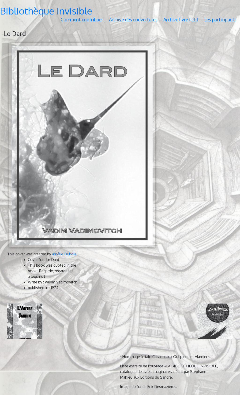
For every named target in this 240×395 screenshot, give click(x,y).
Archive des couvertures (133, 19)
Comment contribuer (82, 19)
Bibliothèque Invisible (46, 11)
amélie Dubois (64, 254)
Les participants (220, 19)
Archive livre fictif (180, 19)
